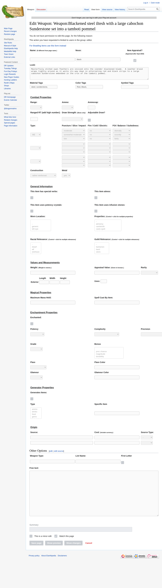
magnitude (109, 356)
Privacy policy (34, 567)
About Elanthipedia (48, 567)
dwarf (36, 249)
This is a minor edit (42, 547)
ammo (36, 411)
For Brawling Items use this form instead (47, 46)
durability (109, 359)
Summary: (34, 536)
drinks (36, 414)
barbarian (102, 249)
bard (102, 251)
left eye (41, 231)
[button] (88, 554)
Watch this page (66, 547)
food (36, 416)
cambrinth (108, 229)
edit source (58, 453)
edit (50, 453)
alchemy (108, 226)
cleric (102, 254)
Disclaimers (62, 567)
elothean (36, 254)
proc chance (109, 354)
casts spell (108, 231)
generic (41, 229)
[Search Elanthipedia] (143, 9)
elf (36, 251)
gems (36, 419)
